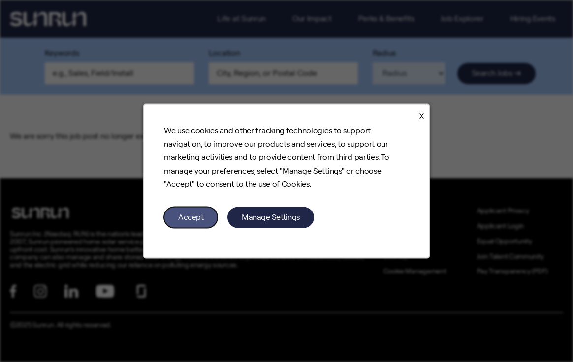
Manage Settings (271, 217)
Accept (190, 217)
